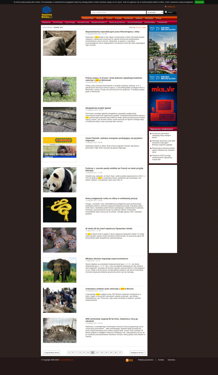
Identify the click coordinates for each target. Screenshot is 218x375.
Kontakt (161, 360)
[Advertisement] (94, 67)
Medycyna (46, 22)
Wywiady (149, 18)
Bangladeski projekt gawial (98, 108)
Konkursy (128, 18)
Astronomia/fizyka (134, 22)
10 (88, 353)
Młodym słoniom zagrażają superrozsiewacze (107, 258)
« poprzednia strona (51, 353)
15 (111, 353)
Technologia (58, 22)
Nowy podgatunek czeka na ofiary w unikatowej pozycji (111, 198)
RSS (131, 360)
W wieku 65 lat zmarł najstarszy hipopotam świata (109, 228)
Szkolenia (171, 360)
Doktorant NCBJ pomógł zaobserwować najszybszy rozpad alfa (162, 157)
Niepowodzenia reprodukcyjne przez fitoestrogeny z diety (113, 32)
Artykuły (100, 18)
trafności (139, 27)
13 (102, 353)
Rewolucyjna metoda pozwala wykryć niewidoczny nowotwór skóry (163, 150)
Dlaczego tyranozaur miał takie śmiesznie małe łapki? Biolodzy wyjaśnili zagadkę (163, 143)
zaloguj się (171, 7)
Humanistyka (149, 22)
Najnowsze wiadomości (161, 129)
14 (106, 353)
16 (116, 353)
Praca (158, 18)
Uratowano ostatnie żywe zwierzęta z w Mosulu (110, 289)
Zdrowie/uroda (83, 22)
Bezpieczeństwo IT (99, 22)
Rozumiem (199, 2)
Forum (109, 18)
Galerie (139, 18)
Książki (118, 18)
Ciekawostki (162, 22)
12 (97, 353)
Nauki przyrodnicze (117, 22)
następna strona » (137, 353)
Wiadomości (88, 18)
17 (120, 353)
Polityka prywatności (145, 360)
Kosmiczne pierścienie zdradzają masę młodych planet (161, 135)
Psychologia (70, 22)
